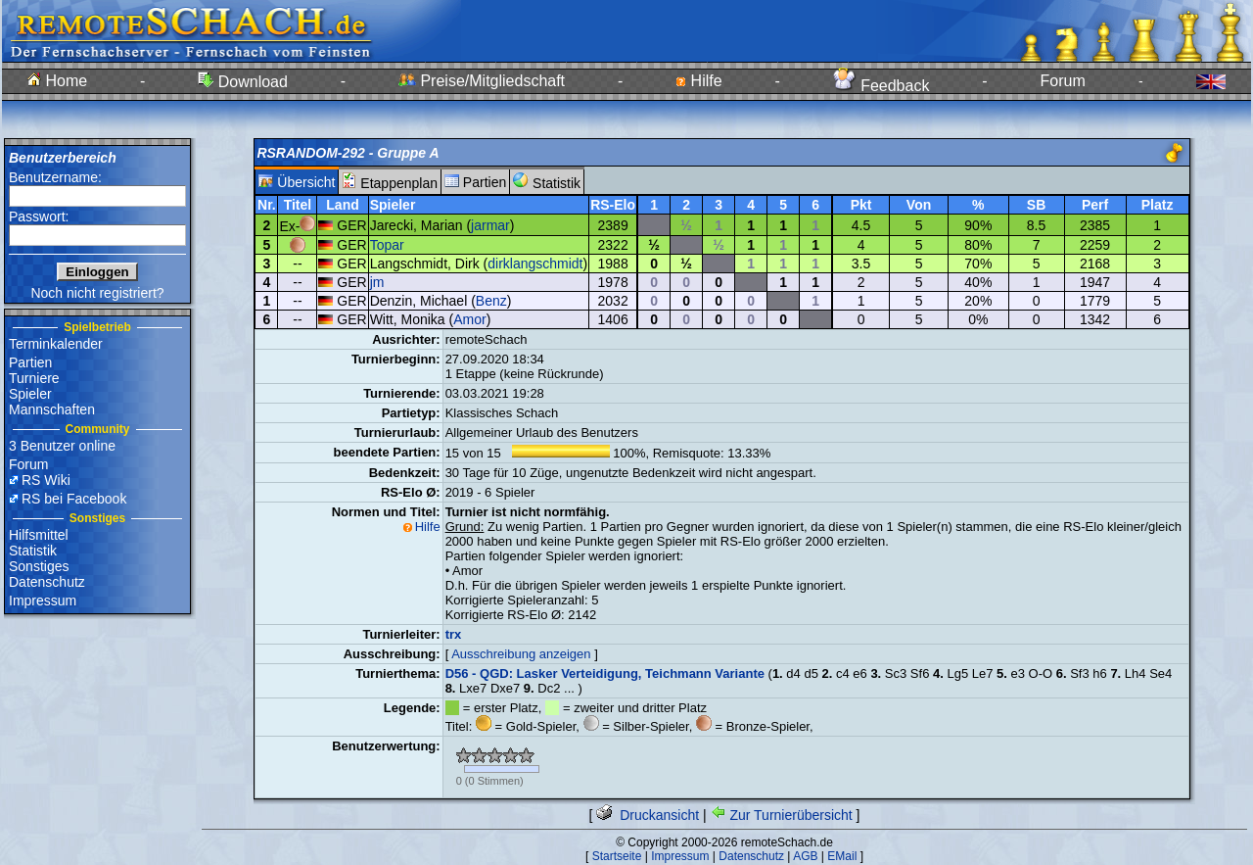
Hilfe (698, 80)
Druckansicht (647, 815)
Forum (1063, 80)
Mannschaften (52, 409)
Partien (30, 362)
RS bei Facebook (74, 498)
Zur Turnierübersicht (782, 815)
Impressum (42, 600)
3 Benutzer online (62, 446)
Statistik (33, 550)
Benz (491, 301)
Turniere (34, 378)
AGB (805, 856)
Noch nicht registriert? (96, 293)
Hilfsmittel (39, 535)
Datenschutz (47, 582)
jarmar (490, 225)
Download (243, 81)
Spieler (30, 394)
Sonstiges (39, 566)
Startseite (617, 856)
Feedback (881, 85)
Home (57, 80)
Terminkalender (56, 344)
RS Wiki (46, 480)
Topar (387, 245)
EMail (842, 856)
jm (377, 282)
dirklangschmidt (534, 263)
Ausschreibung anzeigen (520, 654)
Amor (469, 319)
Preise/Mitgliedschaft (481, 80)
